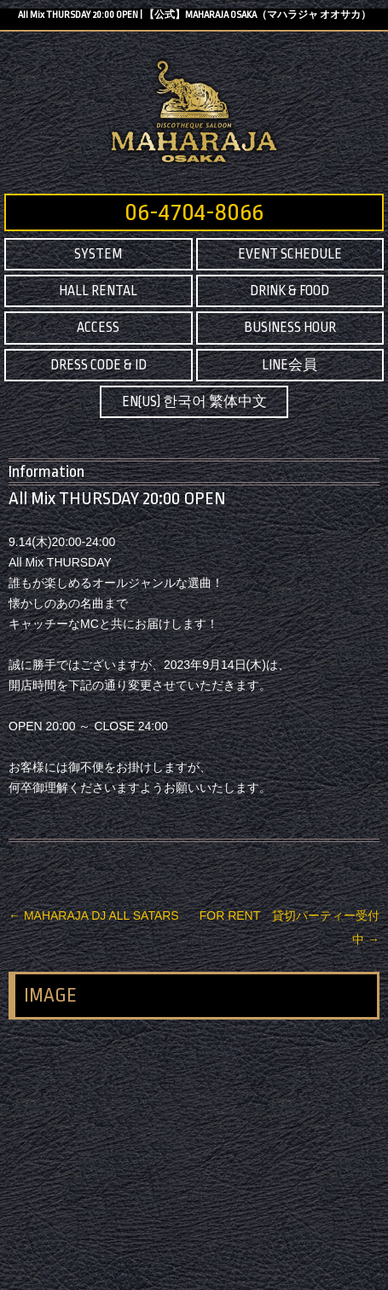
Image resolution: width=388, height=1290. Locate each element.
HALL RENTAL (98, 291)
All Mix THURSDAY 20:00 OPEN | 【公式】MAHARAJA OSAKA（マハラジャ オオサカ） (194, 14)
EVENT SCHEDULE (290, 254)
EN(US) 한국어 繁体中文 (194, 402)
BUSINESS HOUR (290, 327)
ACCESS (98, 327)
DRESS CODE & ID (98, 365)
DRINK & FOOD (289, 291)
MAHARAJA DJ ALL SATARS (94, 915)
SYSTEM (98, 254)
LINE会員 (289, 365)
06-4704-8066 (194, 212)
